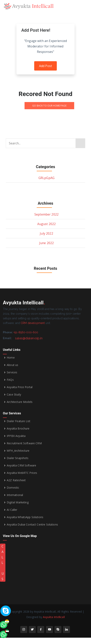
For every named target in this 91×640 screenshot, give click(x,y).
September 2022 (46, 214)
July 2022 (46, 233)
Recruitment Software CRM (24, 443)
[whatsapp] (10, 583)
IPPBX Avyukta (16, 436)
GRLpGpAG (46, 178)
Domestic (13, 487)
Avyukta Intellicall (54, 617)
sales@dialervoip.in (29, 338)
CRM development (33, 323)
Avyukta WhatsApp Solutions (25, 517)
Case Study (14, 394)
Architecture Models (19, 402)
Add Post (45, 66)
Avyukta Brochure (18, 428)
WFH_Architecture (18, 450)
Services (12, 372)
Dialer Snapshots (17, 458)
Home (11, 357)
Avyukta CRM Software (21, 465)
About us (12, 365)
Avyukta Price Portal (19, 387)
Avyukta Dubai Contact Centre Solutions (32, 524)
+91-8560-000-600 (26, 332)
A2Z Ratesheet (16, 480)
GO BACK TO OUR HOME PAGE (49, 105)
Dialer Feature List (18, 421)
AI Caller (12, 509)
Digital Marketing (18, 502)
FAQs (10, 379)
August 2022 (46, 224)
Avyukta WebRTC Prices (22, 472)
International (15, 495)
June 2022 (46, 243)
